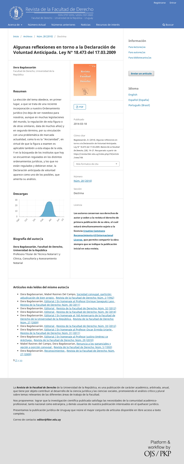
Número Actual (37, 24)
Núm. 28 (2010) (45, 36)
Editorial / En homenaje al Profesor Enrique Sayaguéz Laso (79, 301)
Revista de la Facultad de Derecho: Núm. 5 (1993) (83, 347)
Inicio (16, 36)
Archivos (27, 36)
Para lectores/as (136, 47)
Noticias (85, 24)
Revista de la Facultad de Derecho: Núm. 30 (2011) (50, 304)
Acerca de (14, 24)
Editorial (49, 308)
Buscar (168, 24)
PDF (81, 106)
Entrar (173, 2)
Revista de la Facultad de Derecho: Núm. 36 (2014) (86, 312)
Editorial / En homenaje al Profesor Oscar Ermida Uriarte (78, 329)
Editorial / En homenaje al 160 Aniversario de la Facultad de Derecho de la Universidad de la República (67, 317)
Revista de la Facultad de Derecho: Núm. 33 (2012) (86, 326)
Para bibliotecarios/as (139, 57)
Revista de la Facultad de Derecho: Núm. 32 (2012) (86, 308)
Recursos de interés (108, 24)
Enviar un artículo (141, 73)
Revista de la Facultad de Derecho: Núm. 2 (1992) (85, 297)
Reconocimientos (54, 350)
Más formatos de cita (87, 163)
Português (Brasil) (139, 105)
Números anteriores (63, 24)
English (132, 94)
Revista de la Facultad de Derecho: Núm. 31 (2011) (50, 333)
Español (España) (138, 100)
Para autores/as (136, 52)
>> (21, 360)
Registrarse (160, 2)
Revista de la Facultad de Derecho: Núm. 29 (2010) (64, 340)
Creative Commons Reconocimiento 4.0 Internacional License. (93, 235)
